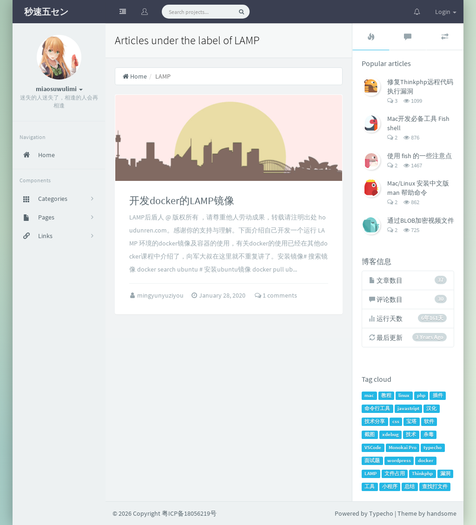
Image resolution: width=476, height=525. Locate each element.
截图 (369, 435)
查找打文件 (435, 487)
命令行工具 (377, 408)
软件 (429, 422)
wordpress (399, 461)
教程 (386, 395)
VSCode (372, 448)
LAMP (370, 474)
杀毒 (428, 435)
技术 (411, 435)
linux (404, 395)
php (421, 395)
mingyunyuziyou (161, 295)
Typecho (381, 513)
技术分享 (374, 422)
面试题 (372, 461)
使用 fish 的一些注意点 (419, 156)
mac (369, 395)
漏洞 (445, 474)
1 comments (276, 295)
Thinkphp (422, 474)
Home (134, 76)
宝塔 (411, 422)
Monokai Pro (402, 448)
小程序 (389, 487)
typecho (432, 448)
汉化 (431, 408)
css (395, 422)
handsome (441, 513)
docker (425, 461)
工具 (369, 487)
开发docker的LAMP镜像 (181, 200)
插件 (438, 395)
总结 (409, 487)
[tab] (371, 36)
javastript (408, 408)
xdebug (390, 435)
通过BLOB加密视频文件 (420, 220)
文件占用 (394, 474)
